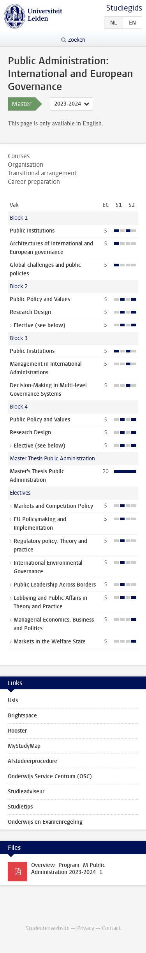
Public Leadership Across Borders (55, 584)
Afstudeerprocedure (32, 761)
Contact (111, 928)
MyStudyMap (24, 746)
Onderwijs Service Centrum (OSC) (50, 776)
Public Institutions (32, 230)
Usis (13, 700)
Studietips (20, 806)
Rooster (17, 731)
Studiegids (124, 8)
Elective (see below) (39, 325)
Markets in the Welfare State (50, 641)
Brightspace (22, 715)
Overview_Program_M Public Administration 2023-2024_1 (68, 868)
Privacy (85, 928)
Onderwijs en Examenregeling (45, 822)
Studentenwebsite (47, 928)
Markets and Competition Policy (53, 506)
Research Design (30, 312)
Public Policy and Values (40, 299)
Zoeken (76, 40)
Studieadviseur (26, 791)
